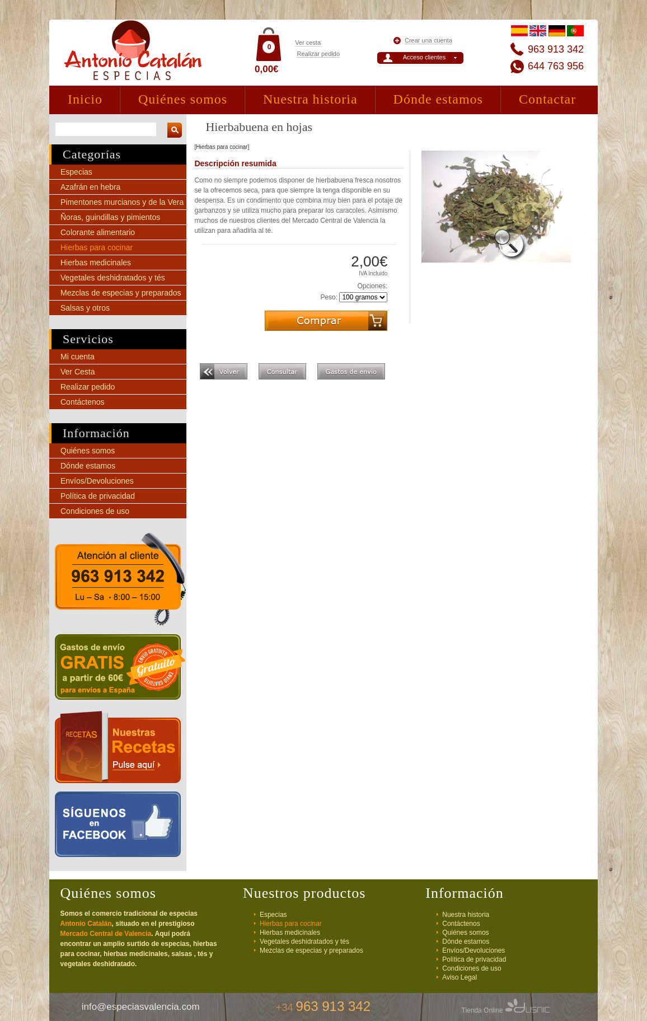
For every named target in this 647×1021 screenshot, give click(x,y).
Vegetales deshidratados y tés (112, 277)
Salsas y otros (85, 307)
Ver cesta (308, 42)
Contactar (547, 99)
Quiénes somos (182, 99)
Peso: (328, 297)
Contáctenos (82, 401)
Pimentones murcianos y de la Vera (122, 202)
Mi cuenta (77, 356)
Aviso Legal (459, 977)
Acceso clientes (424, 57)
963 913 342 (556, 49)
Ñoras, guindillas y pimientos (110, 217)
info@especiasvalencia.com (141, 1006)
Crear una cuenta (428, 40)
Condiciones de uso (94, 511)
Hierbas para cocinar (96, 247)
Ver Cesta (77, 371)
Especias (76, 171)
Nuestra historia (310, 99)
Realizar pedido (318, 53)
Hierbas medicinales (95, 262)
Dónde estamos (438, 99)
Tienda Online (506, 1010)
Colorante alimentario (97, 232)
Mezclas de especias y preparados (120, 292)
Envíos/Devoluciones (97, 480)
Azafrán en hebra (90, 186)
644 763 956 (556, 66)
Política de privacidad (97, 495)
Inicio (85, 99)
